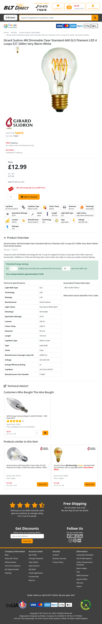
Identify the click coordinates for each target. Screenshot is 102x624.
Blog (6, 555)
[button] (96, 416)
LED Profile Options (84, 558)
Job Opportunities (12, 569)
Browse (10, 17)
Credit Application (36, 573)
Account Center (36, 551)
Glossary (80, 583)
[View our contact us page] (58, 7)
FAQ (78, 572)
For (7, 268)
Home (6, 32)
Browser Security (59, 558)
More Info (42, 484)
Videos (79, 586)
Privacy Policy (58, 562)
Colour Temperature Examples (85, 563)
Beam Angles (82, 568)
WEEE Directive (82, 575)
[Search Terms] (55, 18)
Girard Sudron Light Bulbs (29, 32)
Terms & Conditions (12, 566)
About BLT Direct (11, 558)
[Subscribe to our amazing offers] (27, 536)
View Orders (33, 562)
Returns (32, 580)
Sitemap (8, 573)
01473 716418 (41, 8)
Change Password (36, 558)
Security (56, 551)
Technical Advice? (16, 386)
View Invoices (34, 566)
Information (82, 551)
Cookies (56, 555)
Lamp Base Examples (85, 555)
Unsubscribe (34, 576)
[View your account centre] (93, 7)
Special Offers (82, 579)
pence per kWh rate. (79, 268)
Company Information (15, 551)
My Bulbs (32, 569)
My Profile (33, 555)
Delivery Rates (10, 562)
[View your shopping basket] (75, 7)
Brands (14, 32)
